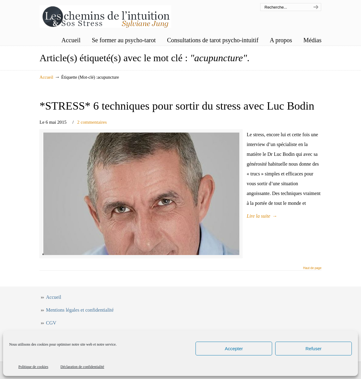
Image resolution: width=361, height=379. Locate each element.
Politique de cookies (33, 367)
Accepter (234, 348)
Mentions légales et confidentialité (80, 310)
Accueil (46, 77)
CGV (51, 322)
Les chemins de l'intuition (105, 15)
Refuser (314, 348)
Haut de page (312, 268)
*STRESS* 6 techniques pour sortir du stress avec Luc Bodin (177, 105)
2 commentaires (92, 122)
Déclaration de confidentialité (82, 367)
